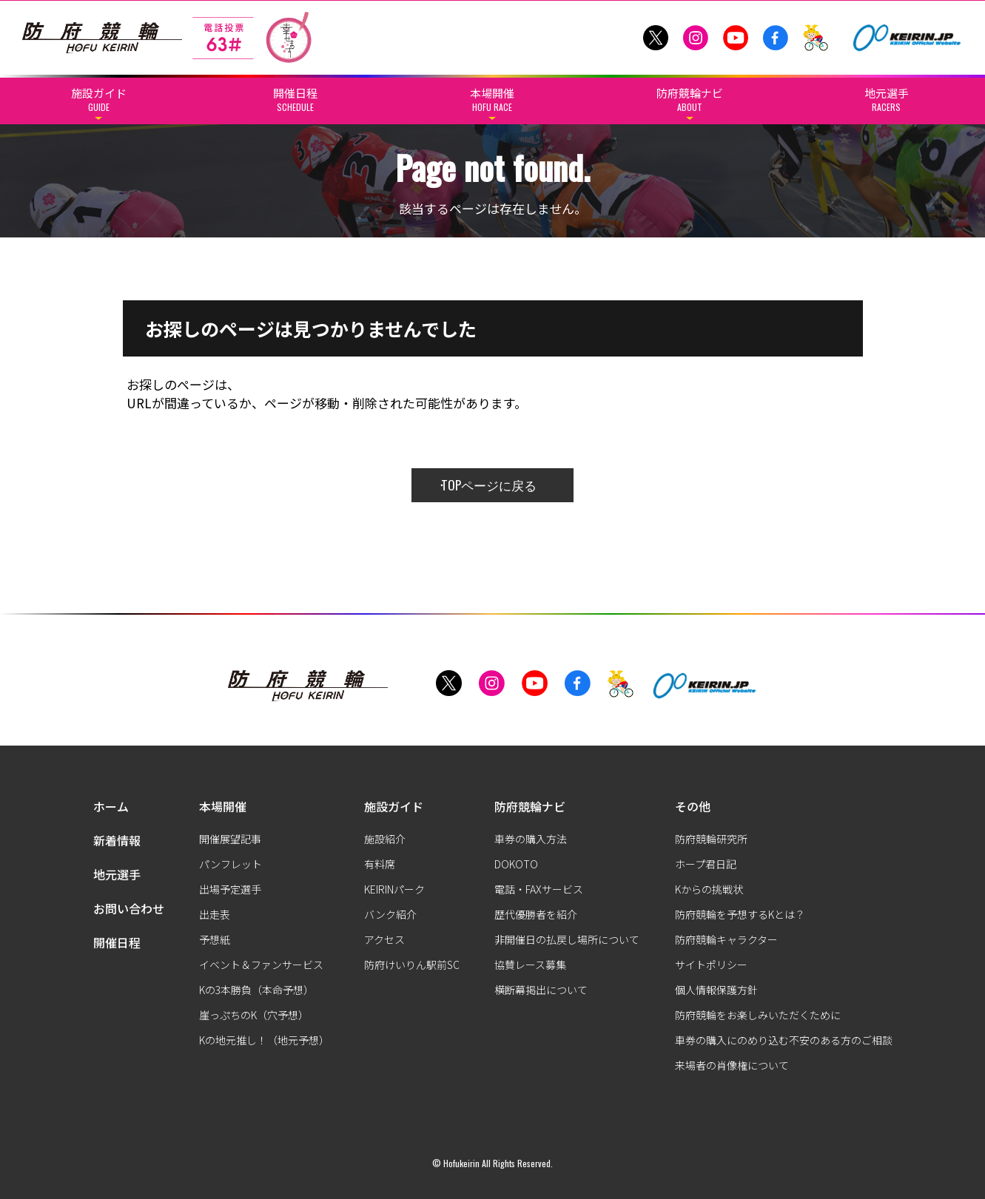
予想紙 (214, 939)
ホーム (111, 806)
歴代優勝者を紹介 (535, 914)
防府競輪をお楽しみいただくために (758, 1014)
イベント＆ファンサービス (261, 964)
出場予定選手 (230, 889)
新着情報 (117, 840)
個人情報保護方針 (716, 989)
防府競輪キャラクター (726, 939)
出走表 (214, 914)
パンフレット (230, 864)
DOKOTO (516, 864)
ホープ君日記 (705, 864)
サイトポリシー (711, 964)
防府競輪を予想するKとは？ (740, 914)
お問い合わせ (128, 908)
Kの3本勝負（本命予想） (256, 989)
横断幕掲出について (541, 989)
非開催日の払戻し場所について (566, 939)
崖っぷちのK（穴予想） (254, 1014)
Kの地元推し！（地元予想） (264, 1040)
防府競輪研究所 (711, 838)
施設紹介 (385, 838)
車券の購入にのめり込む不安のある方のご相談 (783, 1040)
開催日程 (117, 942)
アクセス (384, 939)
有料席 (379, 864)
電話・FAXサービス (538, 889)
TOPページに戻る (489, 485)
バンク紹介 (390, 914)
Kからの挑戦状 (709, 889)
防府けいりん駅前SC (412, 964)
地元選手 (117, 874)
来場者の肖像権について (732, 1065)
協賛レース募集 (530, 964)
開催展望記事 (230, 838)
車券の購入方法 (530, 838)
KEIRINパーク (394, 889)
